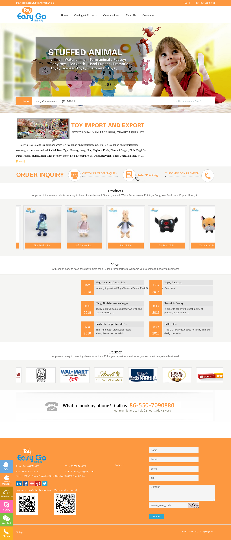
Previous (10, 69)
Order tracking (111, 15)
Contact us (148, 15)
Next (220, 69)
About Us (131, 15)
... (111, 282)
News (116, 264)
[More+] (20, 161)
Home (64, 15)
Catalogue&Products (85, 15)
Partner (115, 352)
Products (115, 191)
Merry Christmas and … (48, 101)
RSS (185, 2)
